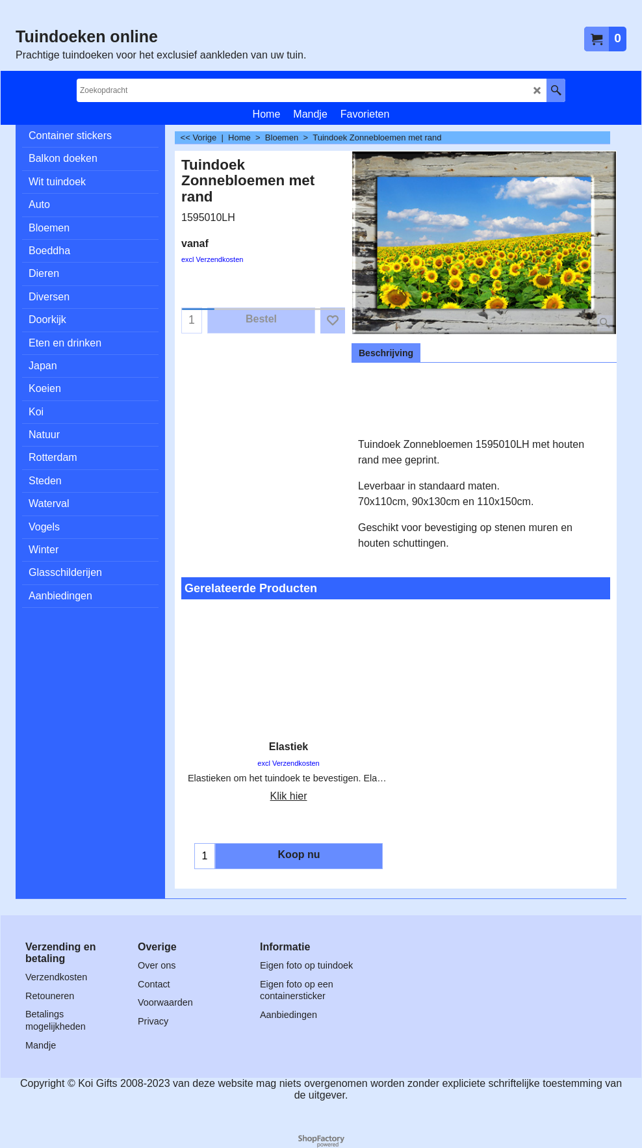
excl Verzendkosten (212, 259)
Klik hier (288, 796)
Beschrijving (386, 353)
